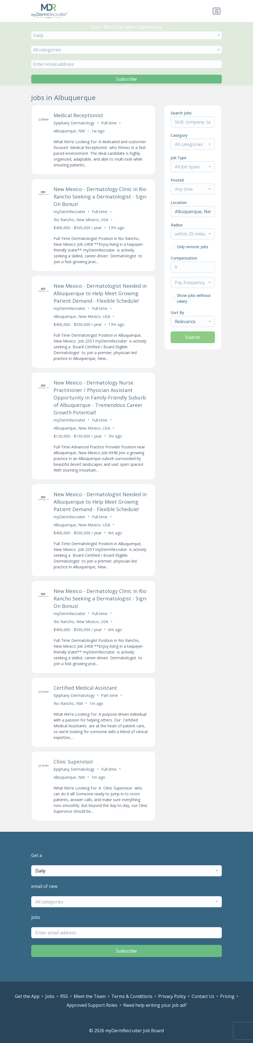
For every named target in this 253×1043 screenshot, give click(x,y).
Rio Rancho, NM (68, 703)
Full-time (109, 123)
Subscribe (126, 79)
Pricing (227, 996)
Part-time (109, 695)
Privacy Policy (172, 996)
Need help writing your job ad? (155, 1005)
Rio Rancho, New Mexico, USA (81, 219)
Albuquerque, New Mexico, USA (82, 316)
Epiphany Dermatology (74, 123)
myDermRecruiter (69, 211)
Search (192, 337)
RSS (64, 996)
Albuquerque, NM (69, 131)
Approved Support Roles (92, 1005)
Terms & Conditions (131, 996)
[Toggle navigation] (216, 11)
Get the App (27, 996)
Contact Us (203, 996)
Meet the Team (90, 996)
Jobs (49, 996)
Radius (177, 225)
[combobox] (126, 35)
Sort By (177, 312)
